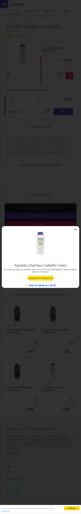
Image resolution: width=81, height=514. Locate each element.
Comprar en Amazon (40, 278)
